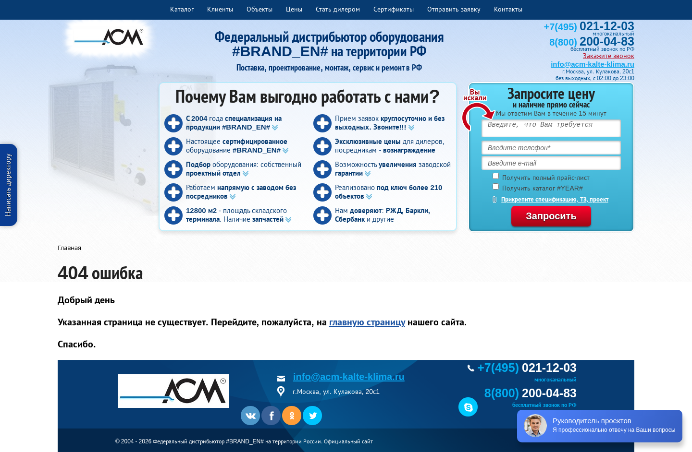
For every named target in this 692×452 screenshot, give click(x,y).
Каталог (182, 9)
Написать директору (7, 185)
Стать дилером (338, 9)
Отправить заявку (454, 9)
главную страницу (367, 322)
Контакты (508, 9)
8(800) (591, 42)
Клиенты (220, 9)
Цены (294, 9)
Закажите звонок (608, 56)
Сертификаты (393, 9)
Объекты (259, 9)
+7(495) (589, 27)
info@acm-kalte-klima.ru (592, 64)
